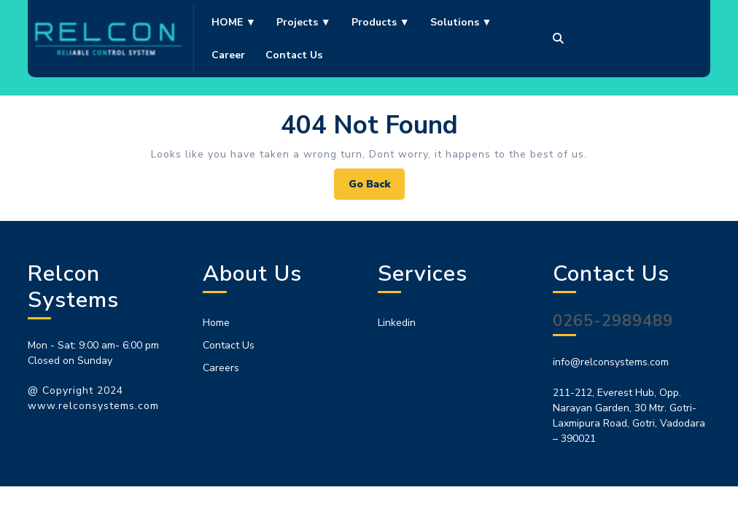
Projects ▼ (303, 22)
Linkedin (397, 323)
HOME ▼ (233, 22)
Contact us (293, 55)
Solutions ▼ (461, 22)
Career (228, 55)
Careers (221, 368)
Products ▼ (380, 22)
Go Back (377, 188)
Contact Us (229, 345)
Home (216, 323)
